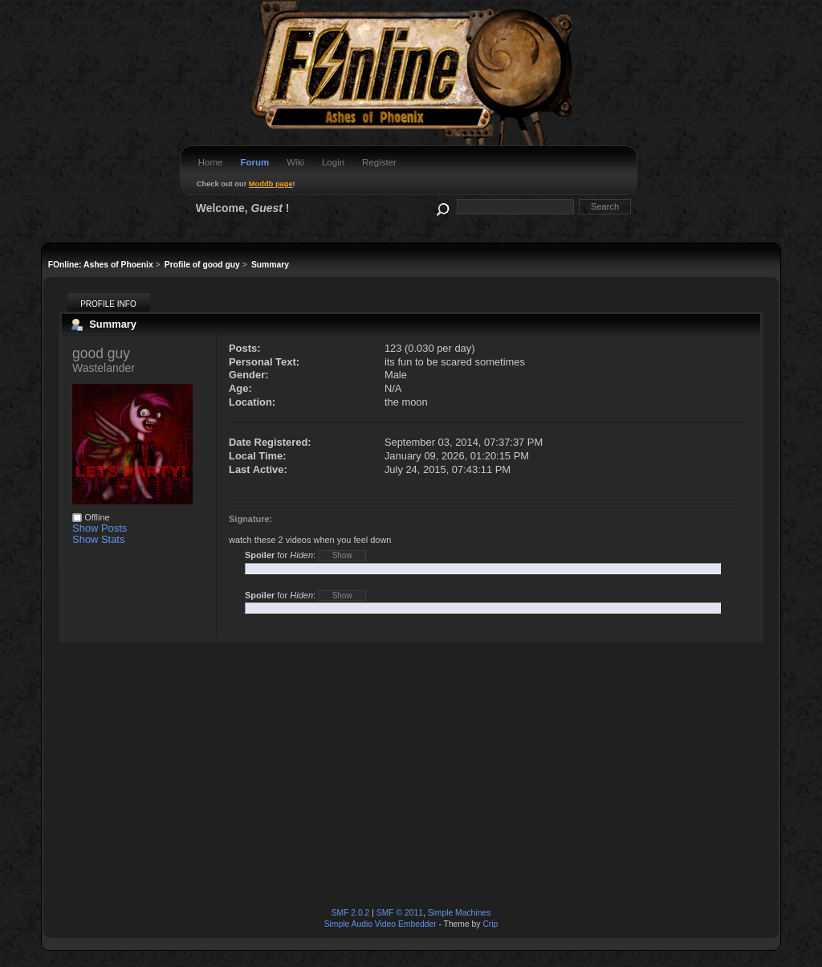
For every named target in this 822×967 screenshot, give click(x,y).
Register (379, 162)
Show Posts (99, 528)
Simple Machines (459, 912)
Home (210, 162)
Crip (490, 924)
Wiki (295, 162)
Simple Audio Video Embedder (380, 924)
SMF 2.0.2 (351, 912)
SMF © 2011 (399, 912)
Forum (254, 162)
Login (333, 162)
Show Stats (98, 539)
